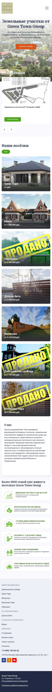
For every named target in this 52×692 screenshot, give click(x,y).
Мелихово (6, 598)
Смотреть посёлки (26, 46)
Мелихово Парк (8, 603)
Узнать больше (12, 119)
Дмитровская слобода (11, 589)
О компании (6, 633)
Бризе (4, 624)
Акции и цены (7, 637)
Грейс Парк (6, 594)
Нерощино (6, 607)
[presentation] (5, 129)
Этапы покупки (8, 642)
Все (5, 152)
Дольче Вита (7, 616)
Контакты (6, 646)
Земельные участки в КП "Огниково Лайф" (22, 107)
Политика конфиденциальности (15, 685)
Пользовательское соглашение (15, 681)
